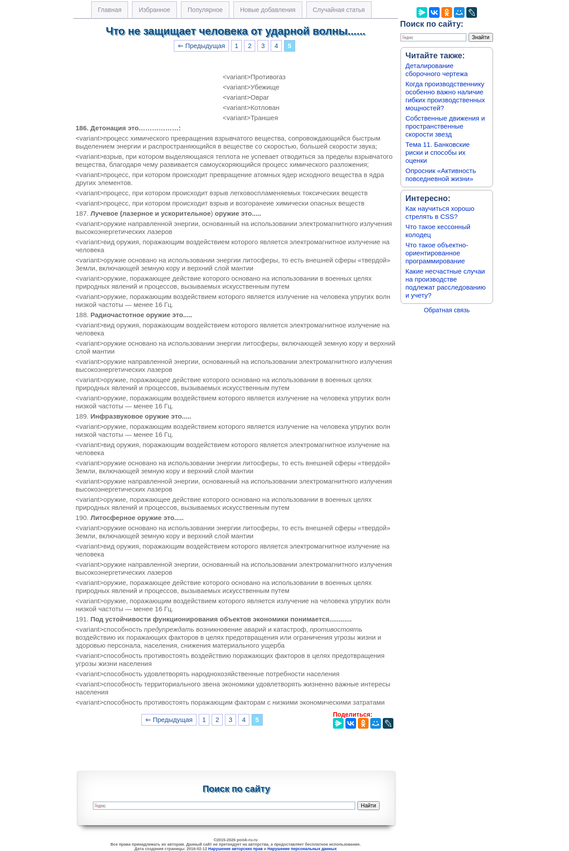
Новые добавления (268, 9)
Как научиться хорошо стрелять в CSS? (439, 212)
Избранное (154, 9)
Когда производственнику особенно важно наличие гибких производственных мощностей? (445, 96)
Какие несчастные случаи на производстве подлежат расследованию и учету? (445, 283)
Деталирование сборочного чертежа (436, 69)
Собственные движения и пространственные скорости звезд (445, 126)
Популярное (205, 9)
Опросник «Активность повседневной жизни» (440, 174)
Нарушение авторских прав (235, 849)
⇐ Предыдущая (201, 45)
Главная (109, 9)
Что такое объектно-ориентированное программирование (436, 253)
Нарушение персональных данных (302, 849)
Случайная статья (339, 9)
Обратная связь (446, 310)
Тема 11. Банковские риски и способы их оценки (437, 152)
